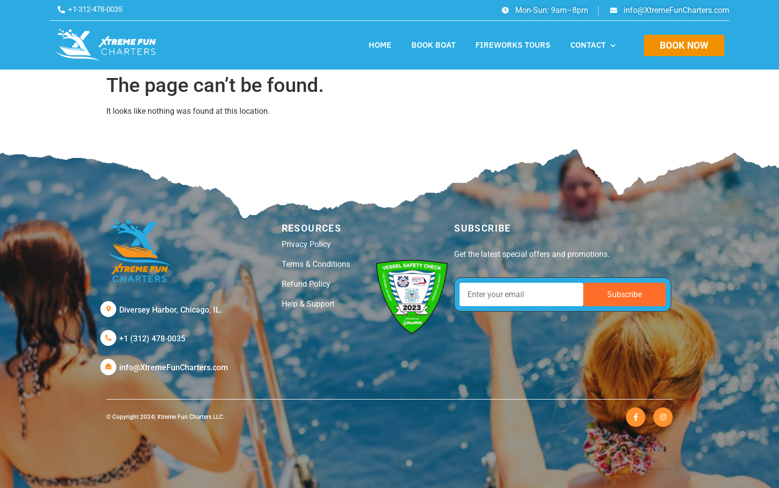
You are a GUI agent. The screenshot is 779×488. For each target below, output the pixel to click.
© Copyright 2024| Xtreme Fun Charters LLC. (165, 416)
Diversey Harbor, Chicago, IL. (170, 310)
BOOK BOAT (433, 45)
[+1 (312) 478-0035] (108, 338)
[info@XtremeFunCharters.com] (108, 367)
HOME (380, 45)
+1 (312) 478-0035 (152, 338)
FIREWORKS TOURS (512, 45)
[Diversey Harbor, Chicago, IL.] (108, 309)
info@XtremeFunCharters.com (173, 367)
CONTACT (593, 45)
